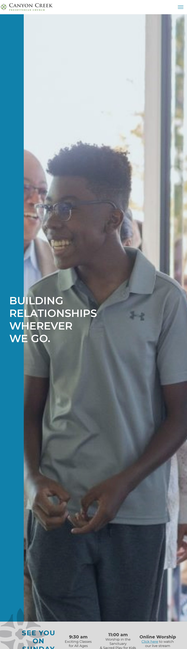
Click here (150, 641)
